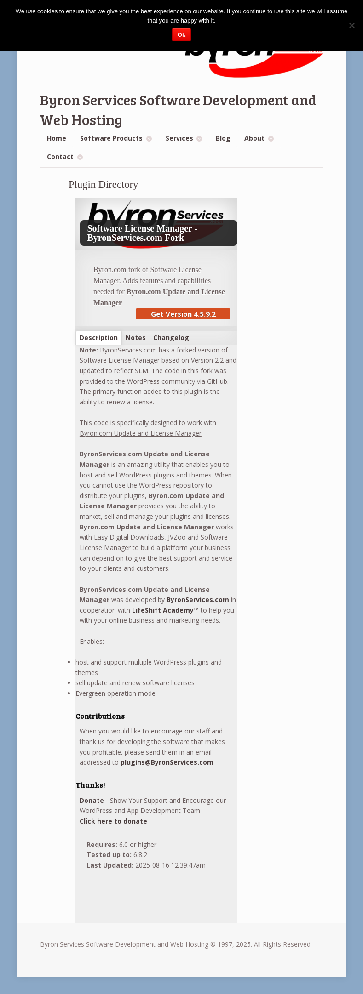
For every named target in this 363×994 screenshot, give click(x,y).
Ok (181, 34)
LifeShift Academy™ (165, 610)
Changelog (171, 337)
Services (179, 138)
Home (56, 138)
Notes (136, 337)
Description (99, 337)
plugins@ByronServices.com (167, 762)
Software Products (111, 138)
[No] (351, 25)
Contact (60, 156)
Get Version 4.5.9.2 (183, 313)
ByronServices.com (198, 599)
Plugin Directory (103, 184)
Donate (92, 800)
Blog (223, 138)
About (254, 138)
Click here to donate (113, 821)
